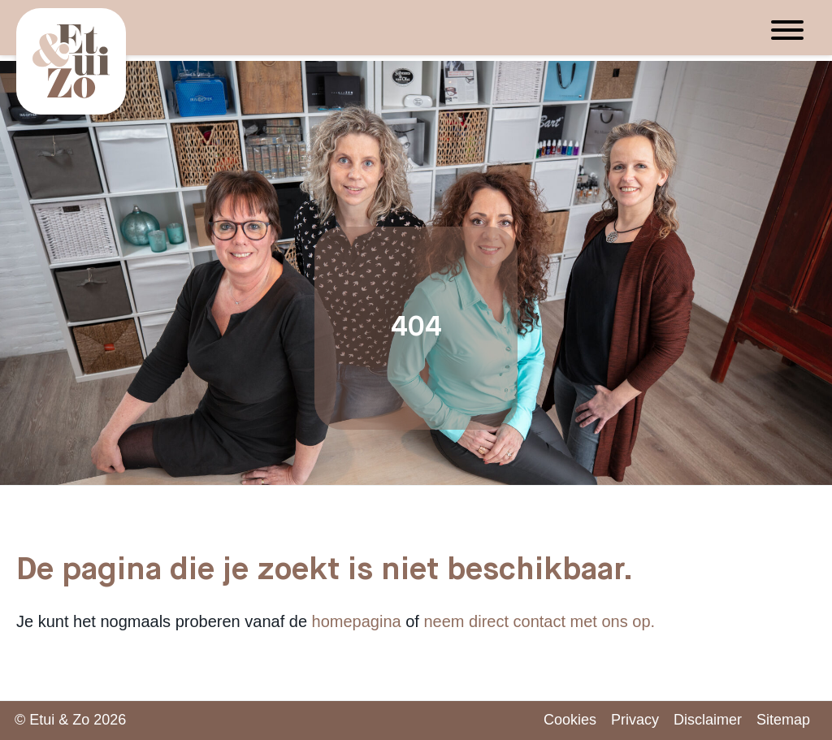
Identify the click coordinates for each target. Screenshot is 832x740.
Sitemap (783, 720)
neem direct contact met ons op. (540, 621)
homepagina (356, 621)
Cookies (570, 720)
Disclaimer (708, 720)
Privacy (635, 720)
